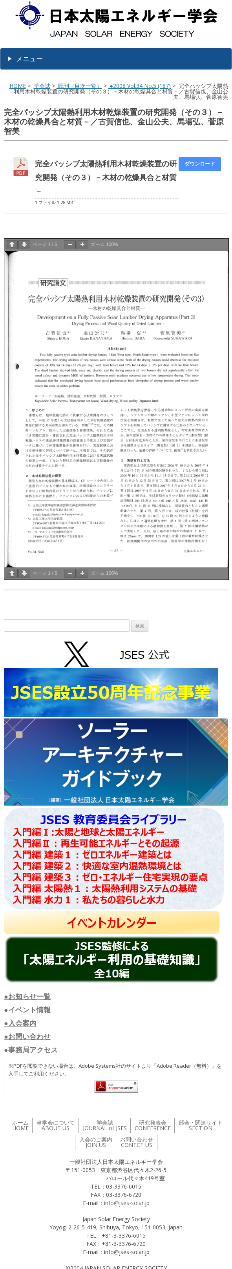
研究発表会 (153, 1125)
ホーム (20, 1125)
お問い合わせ (136, 1142)
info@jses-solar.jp (127, 1203)
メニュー (29, 58)
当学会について (56, 1125)
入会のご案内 (95, 1142)
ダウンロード (200, 163)
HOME (17, 85)
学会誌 (42, 85)
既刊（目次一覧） (79, 85)
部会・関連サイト (201, 1125)
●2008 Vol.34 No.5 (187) (139, 85)
